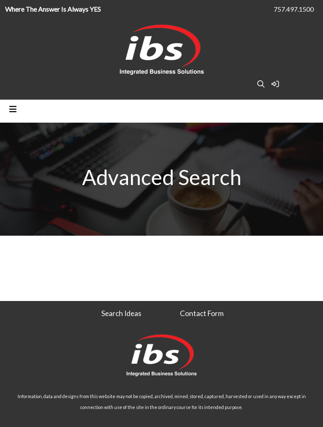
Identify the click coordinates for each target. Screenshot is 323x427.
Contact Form (202, 313)
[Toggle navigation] (13, 109)
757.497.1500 (294, 9)
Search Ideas (121, 313)
